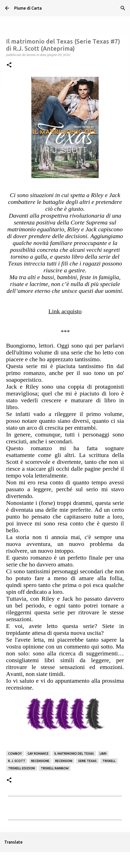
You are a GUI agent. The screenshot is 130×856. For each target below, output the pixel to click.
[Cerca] (123, 8)
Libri (103, 753)
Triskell (109, 761)
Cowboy (15, 753)
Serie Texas (87, 761)
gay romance (38, 753)
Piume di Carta (28, 8)
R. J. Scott (16, 761)
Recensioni (63, 761)
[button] (9, 65)
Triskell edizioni (21, 768)
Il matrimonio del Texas (74, 753)
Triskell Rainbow (55, 768)
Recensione (40, 761)
